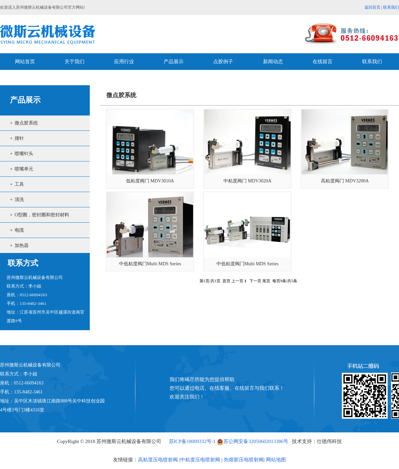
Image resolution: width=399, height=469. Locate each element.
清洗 (19, 199)
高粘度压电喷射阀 (158, 459)
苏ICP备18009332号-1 (192, 441)
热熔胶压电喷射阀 (243, 459)
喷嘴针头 (24, 153)
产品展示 (25, 100)
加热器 (22, 245)
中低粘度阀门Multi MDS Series (150, 263)
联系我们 (391, 7)
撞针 (19, 138)
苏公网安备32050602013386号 (252, 441)
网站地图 (276, 459)
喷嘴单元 (24, 168)
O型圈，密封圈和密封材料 (42, 214)
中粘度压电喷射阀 (200, 459)
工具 (19, 184)
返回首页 (372, 7)
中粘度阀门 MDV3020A (247, 180)
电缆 (19, 230)
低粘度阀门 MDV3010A (150, 180)
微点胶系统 (26, 122)
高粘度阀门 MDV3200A (345, 180)
